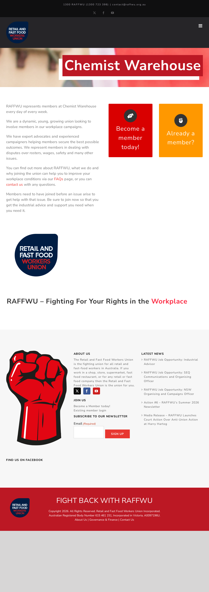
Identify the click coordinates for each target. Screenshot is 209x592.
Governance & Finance (103, 520)
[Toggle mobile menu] (201, 26)
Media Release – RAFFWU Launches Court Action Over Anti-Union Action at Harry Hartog (171, 419)
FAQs (58, 179)
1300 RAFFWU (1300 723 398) (86, 4)
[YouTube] (96, 391)
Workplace (169, 301)
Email (85, 423)
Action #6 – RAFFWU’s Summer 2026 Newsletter (171, 405)
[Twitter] (77, 391)
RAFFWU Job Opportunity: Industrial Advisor (171, 362)
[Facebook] (86, 391)
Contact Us (127, 520)
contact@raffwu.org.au (129, 4)
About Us (81, 520)
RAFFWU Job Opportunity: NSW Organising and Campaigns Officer (169, 392)
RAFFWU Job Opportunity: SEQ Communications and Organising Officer (167, 377)
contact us (14, 184)
